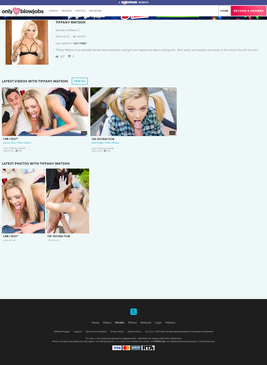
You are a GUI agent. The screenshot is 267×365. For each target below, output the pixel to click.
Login (224, 10)
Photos (80, 10)
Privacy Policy (117, 331)
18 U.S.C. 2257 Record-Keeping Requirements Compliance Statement (179, 331)
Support (78, 331)
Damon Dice (9, 142)
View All (80, 81)
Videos (53, 10)
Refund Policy (134, 331)
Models (67, 10)
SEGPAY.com (159, 341)
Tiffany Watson (24, 142)
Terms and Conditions (96, 331)
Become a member (249, 10)
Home (95, 322)
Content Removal (207, 341)
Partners (170, 322)
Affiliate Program (62, 331)
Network (95, 10)
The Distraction (103, 139)
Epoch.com (68, 341)
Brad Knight (97, 142)
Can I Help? (80, 43)
